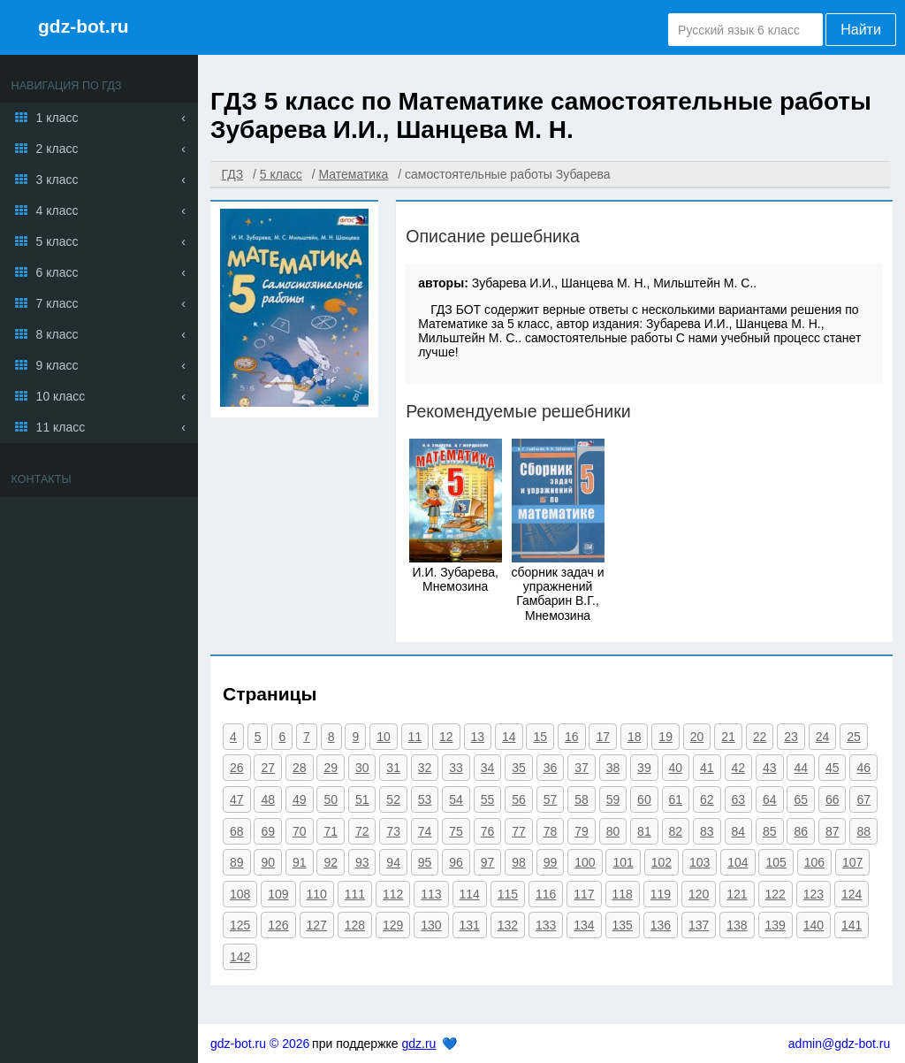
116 (546, 894)
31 (393, 768)
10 (383, 737)
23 (791, 737)
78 (551, 831)
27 (268, 768)
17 (603, 737)
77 (519, 831)
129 (393, 925)
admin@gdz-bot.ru (839, 1043)
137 (698, 925)
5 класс (57, 241)
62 (707, 799)
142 (240, 957)
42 (739, 768)
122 (775, 894)
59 (613, 799)
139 (775, 925)
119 (660, 894)
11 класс (61, 427)
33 (456, 768)
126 (278, 925)
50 (330, 799)
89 (237, 862)
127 (317, 925)
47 (237, 799)
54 (456, 799)
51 (362, 799)
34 (488, 768)
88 (863, 831)
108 (240, 894)
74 (425, 831)
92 (330, 862)
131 (470, 925)
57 (551, 799)
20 (697, 737)
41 (707, 768)
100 (584, 862)
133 (546, 925)
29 (330, 768)
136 (660, 925)
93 (362, 862)
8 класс (57, 334)
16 (572, 737)
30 (362, 768)
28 (300, 768)
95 (425, 862)
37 (581, 768)
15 (540, 737)
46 (863, 768)
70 (300, 831)
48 (268, 799)
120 (698, 894)
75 (456, 831)
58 (581, 799)
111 (355, 894)
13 (478, 737)
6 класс (57, 272)
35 (519, 768)
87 (832, 831)
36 (551, 768)
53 (425, 799)
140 (813, 925)
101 (622, 862)
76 (488, 831)
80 (613, 831)
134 (584, 925)
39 (644, 768)
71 (330, 831)
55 (488, 799)
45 (832, 768)
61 (676, 799)
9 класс (57, 365)
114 (470, 894)
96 (456, 862)
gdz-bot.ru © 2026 (259, 1043)
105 (775, 862)
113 (431, 894)
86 (801, 831)
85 (770, 831)
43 (770, 768)
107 (852, 862)
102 (661, 862)
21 (728, 737)
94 (393, 862)
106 (814, 862)
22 (760, 737)
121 (736, 894)
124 (851, 894)
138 (736, 925)
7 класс (57, 303)
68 (237, 831)
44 (801, 768)
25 (854, 737)
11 (415, 737)
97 (488, 862)
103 (699, 862)
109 (278, 894)
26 (237, 768)
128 (355, 925)
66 (832, 799)
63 (739, 799)
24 (823, 737)
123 (813, 894)
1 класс (57, 118)
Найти (860, 29)
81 (644, 831)
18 (634, 737)
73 (393, 831)
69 (268, 831)
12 (446, 737)
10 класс (61, 396)
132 (508, 925)
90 (268, 862)
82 (676, 831)
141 (851, 925)
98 (519, 862)
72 (362, 831)
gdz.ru (418, 1043)
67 (863, 799)
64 (770, 799)
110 (317, 894)
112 (393, 894)
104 (737, 862)
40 (676, 768)
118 (622, 894)
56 (519, 799)
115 (508, 894)
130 (431, 925)
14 (509, 737)
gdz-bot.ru (83, 26)
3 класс (57, 179)
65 (801, 799)
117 (584, 894)
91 (300, 862)
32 (425, 768)
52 (393, 799)
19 (665, 737)
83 (707, 831)
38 (613, 768)
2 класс (57, 148)
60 (644, 799)
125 (240, 925)
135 (622, 925)
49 (300, 799)
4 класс (57, 210)
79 (581, 831)
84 (739, 831)
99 (551, 862)
